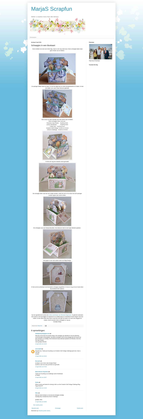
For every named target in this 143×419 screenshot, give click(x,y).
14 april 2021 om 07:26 (41, 366)
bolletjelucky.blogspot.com (42, 333)
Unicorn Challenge (52, 129)
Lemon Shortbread (51, 124)
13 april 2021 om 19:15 (41, 356)
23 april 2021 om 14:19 (41, 388)
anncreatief (38, 349)
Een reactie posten (38, 405)
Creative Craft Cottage (52, 128)
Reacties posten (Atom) (44, 410)
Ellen (36, 393)
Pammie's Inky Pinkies (53, 123)
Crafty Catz (53, 126)
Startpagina (33, 37)
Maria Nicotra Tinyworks (41, 371)
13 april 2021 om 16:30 (41, 344)
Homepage (57, 408)
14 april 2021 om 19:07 (41, 377)
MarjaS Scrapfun (51, 9)
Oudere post (80, 408)
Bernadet (37, 361)
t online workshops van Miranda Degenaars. (60, 315)
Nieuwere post (35, 408)
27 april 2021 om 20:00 (41, 401)
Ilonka (36, 382)
